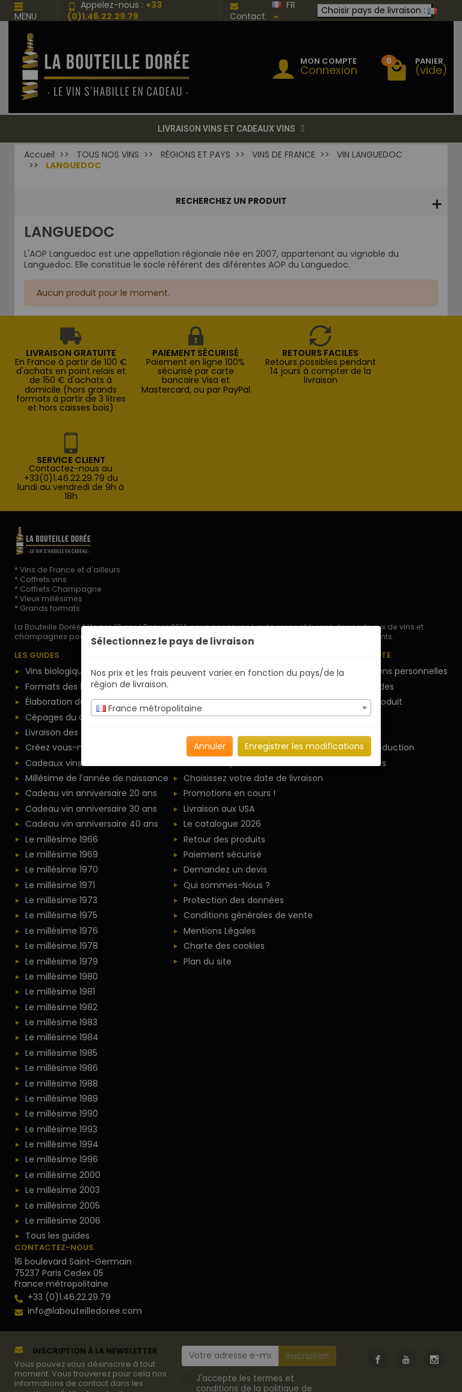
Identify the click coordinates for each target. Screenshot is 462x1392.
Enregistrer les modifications (304, 746)
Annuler (210, 746)
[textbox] (231, 708)
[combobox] (231, 707)
